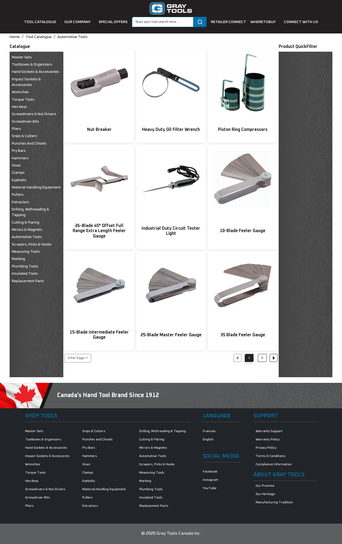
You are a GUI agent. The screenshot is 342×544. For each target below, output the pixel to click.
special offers (113, 22)
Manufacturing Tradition (274, 502)
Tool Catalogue (39, 37)
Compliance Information (274, 464)
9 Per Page (76, 358)
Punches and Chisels (29, 143)
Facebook (210, 471)
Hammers (20, 158)
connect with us (301, 22)
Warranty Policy (267, 439)
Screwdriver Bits (25, 121)
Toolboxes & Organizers (32, 64)
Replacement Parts (28, 281)
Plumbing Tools (25, 266)
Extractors (20, 202)
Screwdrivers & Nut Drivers (34, 114)
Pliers (16, 129)
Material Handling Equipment (36, 187)
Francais (209, 431)
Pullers (18, 195)
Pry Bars (19, 151)
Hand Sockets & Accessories (35, 72)
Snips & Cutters (24, 136)
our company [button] (77, 22)
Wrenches (20, 92)
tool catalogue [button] (40, 22)
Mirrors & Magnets (27, 230)
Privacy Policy (266, 447)
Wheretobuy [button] (263, 22)
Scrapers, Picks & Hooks (32, 244)
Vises (16, 165)
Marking (18, 259)
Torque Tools (23, 99)
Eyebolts (19, 180)
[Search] (162, 22)
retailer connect (228, 22)
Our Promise (265, 486)
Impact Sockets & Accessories (26, 82)
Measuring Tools (26, 252)
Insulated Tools (25, 273)
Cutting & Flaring (25, 222)
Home (15, 37)
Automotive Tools (72, 37)
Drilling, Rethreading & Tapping (30, 212)
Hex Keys (19, 107)
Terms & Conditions (270, 456)
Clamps (18, 173)
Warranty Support (269, 431)
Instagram (210, 480)
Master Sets (22, 57)
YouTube (209, 488)
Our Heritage (265, 494)
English (208, 439)
